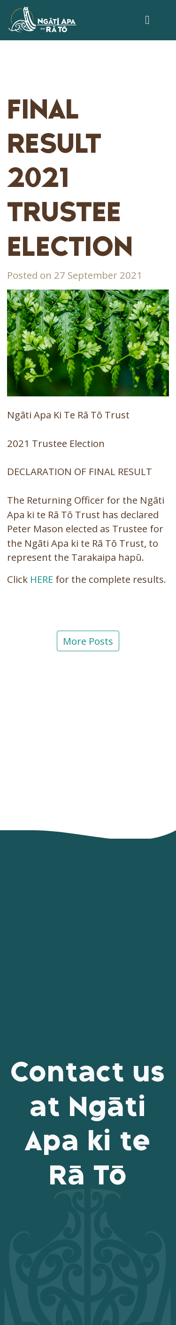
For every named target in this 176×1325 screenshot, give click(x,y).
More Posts (88, 641)
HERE (41, 579)
